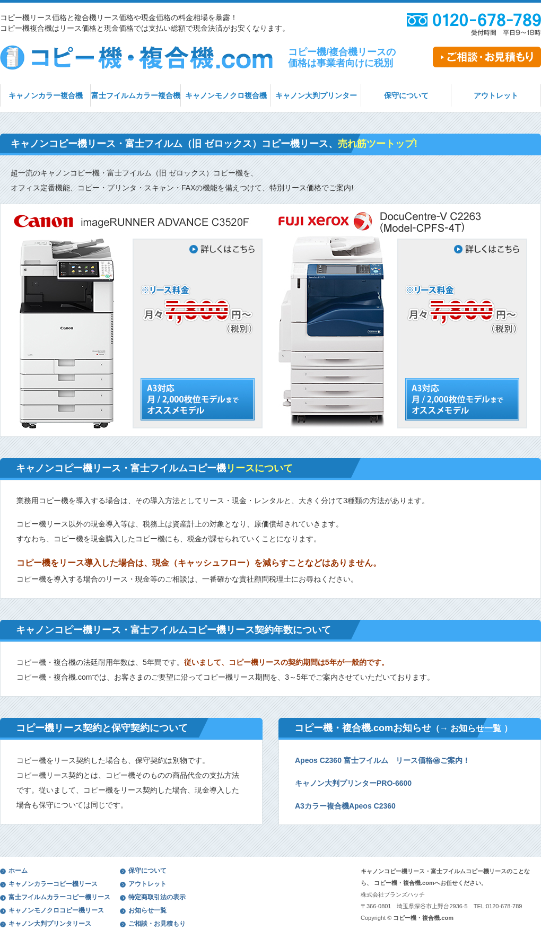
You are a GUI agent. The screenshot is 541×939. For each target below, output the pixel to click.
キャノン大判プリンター (316, 95)
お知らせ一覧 (475, 728)
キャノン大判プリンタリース (49, 923)
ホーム (18, 870)
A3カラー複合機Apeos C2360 (345, 806)
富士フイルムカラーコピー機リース (59, 897)
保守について (406, 95)
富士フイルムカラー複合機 (135, 95)
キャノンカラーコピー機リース (53, 884)
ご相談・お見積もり (157, 923)
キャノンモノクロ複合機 (226, 95)
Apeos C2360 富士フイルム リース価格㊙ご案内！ (382, 760)
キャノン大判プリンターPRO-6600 (353, 783)
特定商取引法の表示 (157, 897)
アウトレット (496, 95)
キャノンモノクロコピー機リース (56, 910)
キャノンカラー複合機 (45, 95)
